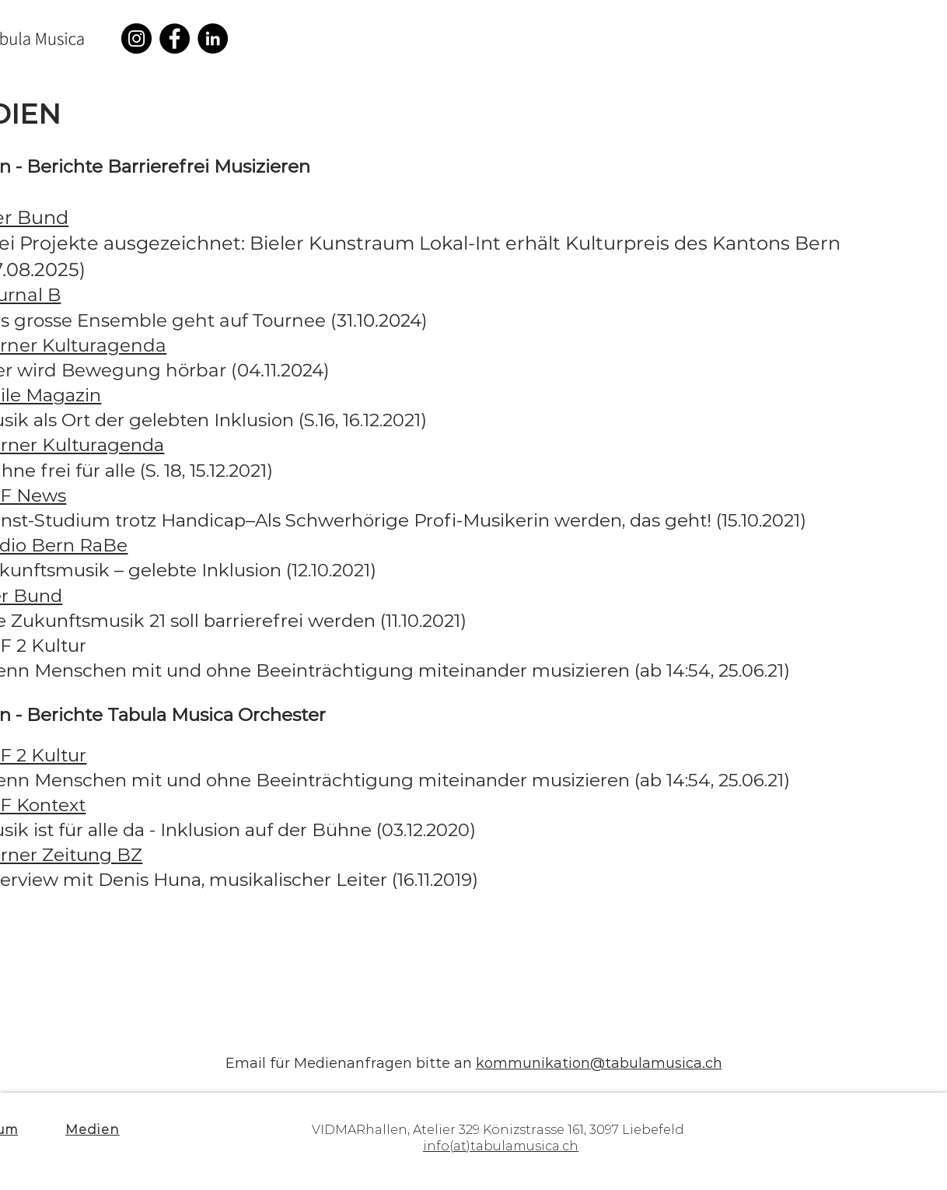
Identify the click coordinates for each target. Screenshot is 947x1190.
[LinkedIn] (212, 38)
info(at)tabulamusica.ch (500, 1146)
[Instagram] (136, 38)
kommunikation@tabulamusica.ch (599, 1063)
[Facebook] (174, 38)
